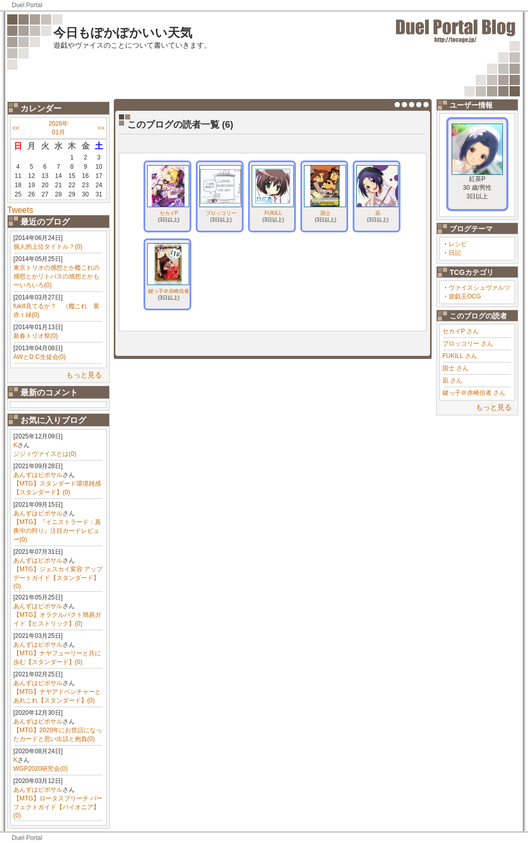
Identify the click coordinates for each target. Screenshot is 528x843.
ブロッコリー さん (467, 343)
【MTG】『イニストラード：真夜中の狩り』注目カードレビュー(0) (57, 530)
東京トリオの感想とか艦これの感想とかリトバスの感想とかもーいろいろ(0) (56, 276)
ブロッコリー (221, 213)
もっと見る (84, 375)
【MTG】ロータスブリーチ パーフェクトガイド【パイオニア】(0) (58, 807)
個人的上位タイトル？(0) (48, 246)
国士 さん (455, 368)
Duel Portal (27, 5)
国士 (325, 213)
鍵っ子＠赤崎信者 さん (473, 392)
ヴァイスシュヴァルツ (479, 287)
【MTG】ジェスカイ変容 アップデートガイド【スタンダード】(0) (58, 578)
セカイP (168, 213)
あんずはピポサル (38, 474)
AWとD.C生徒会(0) (39, 356)
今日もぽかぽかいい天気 (122, 32)
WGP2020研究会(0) (40, 768)
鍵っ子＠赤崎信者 (168, 291)
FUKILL (273, 213)
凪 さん (452, 380)
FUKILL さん (459, 355)
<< (15, 128)
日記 (455, 252)
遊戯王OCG (465, 296)
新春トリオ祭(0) (35, 335)
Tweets (20, 210)
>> (101, 128)
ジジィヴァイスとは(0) (44, 453)
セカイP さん (460, 331)
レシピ (458, 244)
